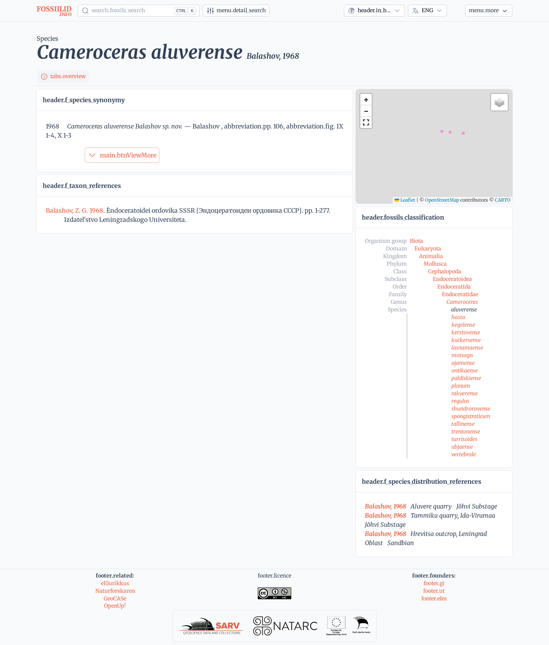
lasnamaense (467, 347)
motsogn (462, 355)
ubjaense (462, 446)
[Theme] (456, 11)
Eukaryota (427, 248)
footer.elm (434, 598)
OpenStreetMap (442, 200)
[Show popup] (139, 11)
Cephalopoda (444, 271)
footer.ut (434, 590)
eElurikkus (115, 583)
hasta (458, 317)
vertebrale (463, 454)
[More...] (488, 11)
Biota (416, 240)
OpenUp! (115, 605)
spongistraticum (470, 416)
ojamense (463, 362)
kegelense (463, 324)
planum (460, 385)
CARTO (502, 200)
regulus (460, 401)
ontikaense (464, 370)
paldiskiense (466, 378)
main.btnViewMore (122, 155)
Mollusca (435, 263)
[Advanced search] (236, 11)
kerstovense (465, 332)
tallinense (463, 423)
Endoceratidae (460, 294)
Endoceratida (454, 286)
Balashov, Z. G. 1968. (76, 210)
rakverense (464, 393)
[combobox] (374, 11)
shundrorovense (470, 408)
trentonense (465, 431)
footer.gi (434, 583)
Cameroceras (462, 301)
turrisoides (464, 439)
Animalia (431, 256)
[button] (366, 99)
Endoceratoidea (452, 279)
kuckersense (466, 340)
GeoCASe (115, 598)
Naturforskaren (115, 590)
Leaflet (405, 200)
